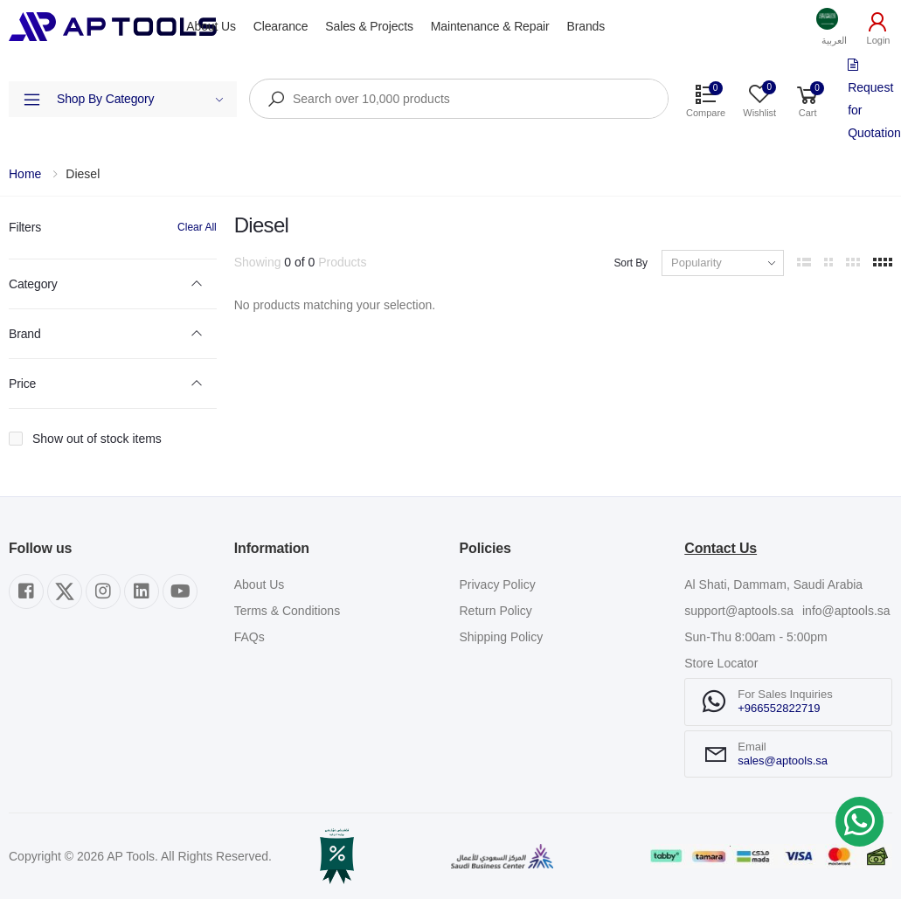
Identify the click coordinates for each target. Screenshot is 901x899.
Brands (586, 26)
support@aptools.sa (739, 611)
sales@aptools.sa (783, 760)
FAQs (249, 637)
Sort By (630, 263)
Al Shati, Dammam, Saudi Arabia (773, 584)
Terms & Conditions (287, 611)
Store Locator (721, 663)
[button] (834, 26)
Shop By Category (140, 99)
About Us (210, 26)
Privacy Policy (498, 584)
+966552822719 (779, 708)
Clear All (197, 227)
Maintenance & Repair (490, 26)
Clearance (280, 26)
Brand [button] (25, 334)
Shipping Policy (502, 637)
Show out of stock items (97, 439)
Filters (25, 227)
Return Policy (496, 611)
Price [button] (22, 384)
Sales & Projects (368, 26)
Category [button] (33, 284)
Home (25, 174)
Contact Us (720, 548)
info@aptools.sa (846, 611)
